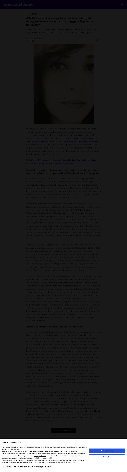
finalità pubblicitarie (40, 456)
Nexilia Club (107, 457)
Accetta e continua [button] (107, 451)
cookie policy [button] (16, 449)
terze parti (32, 451)
